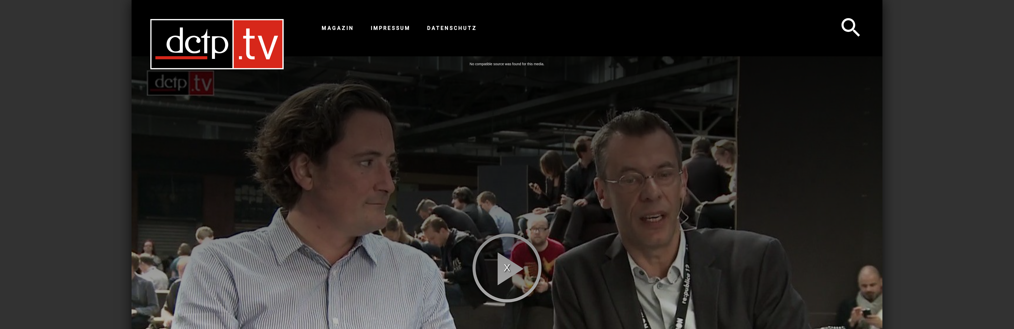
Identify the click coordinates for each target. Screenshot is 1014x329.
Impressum (390, 28)
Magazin (338, 28)
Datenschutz (452, 28)
